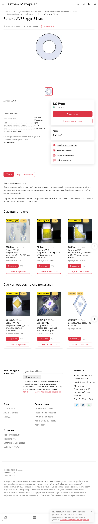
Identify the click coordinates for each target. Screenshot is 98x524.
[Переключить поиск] (83, 4)
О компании (9, 408)
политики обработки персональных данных (42, 392)
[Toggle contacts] (78, 4)
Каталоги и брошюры (14, 442)
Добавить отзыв (13, 26)
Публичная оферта (44, 416)
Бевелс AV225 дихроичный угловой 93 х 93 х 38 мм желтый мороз (80, 254)
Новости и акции (12, 434)
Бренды (7, 416)
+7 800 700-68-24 (82, 375)
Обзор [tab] (9, 174)
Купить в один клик (72, 121)
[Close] (91, 511)
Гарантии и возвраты (45, 412)
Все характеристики (12, 131)
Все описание (9, 143)
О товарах (9, 430)
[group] (49, 60)
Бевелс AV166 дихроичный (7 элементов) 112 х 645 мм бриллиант (18, 254)
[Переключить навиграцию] (3, 4)
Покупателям (42, 404)
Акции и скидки (11, 412)
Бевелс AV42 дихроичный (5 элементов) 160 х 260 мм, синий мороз (47, 327)
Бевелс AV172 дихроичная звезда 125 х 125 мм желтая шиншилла (17, 327)
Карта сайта (41, 424)
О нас (6, 404)
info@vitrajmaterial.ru (84, 382)
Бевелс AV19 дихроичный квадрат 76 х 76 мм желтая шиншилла (48, 254)
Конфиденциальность (45, 420)
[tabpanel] (49, 192)
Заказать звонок (81, 378)
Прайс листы (10, 438)
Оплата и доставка (44, 408)
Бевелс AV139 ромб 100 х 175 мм (79, 324)
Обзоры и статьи (12, 446)
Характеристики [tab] (25, 174)
